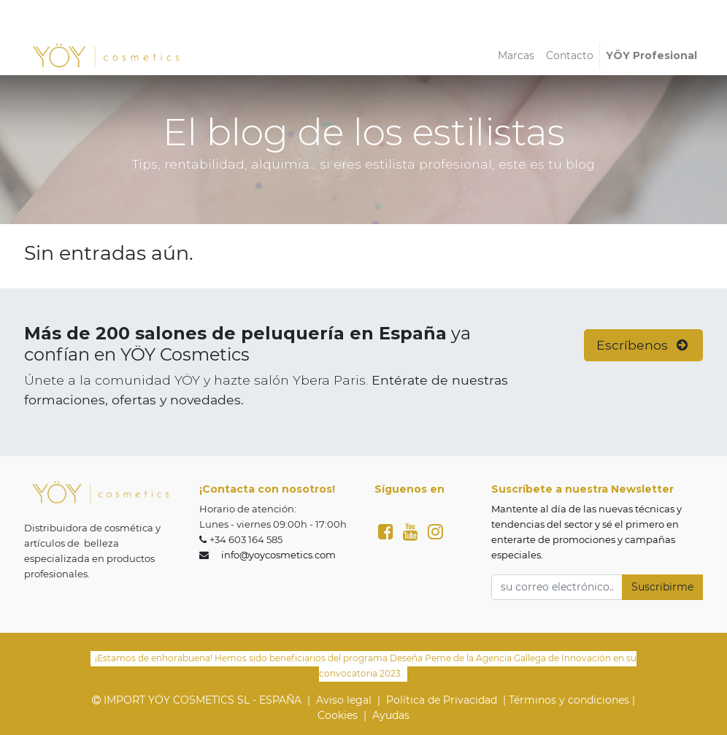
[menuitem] (516, 55)
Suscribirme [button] (662, 586)
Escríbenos (643, 345)
